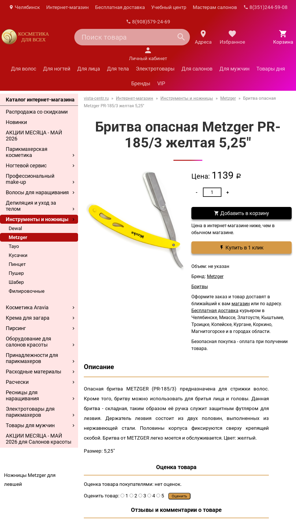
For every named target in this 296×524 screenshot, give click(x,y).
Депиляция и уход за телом (31, 206)
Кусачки (18, 255)
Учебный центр (168, 7)
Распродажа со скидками (37, 112)
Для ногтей (56, 69)
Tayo (14, 246)
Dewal (15, 228)
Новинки (16, 122)
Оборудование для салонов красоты (28, 342)
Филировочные (27, 291)
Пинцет (17, 264)
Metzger (18, 237)
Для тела (118, 69)
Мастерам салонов (215, 7)
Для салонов (197, 69)
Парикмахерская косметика (26, 152)
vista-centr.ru (96, 98)
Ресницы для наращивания (22, 395)
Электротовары (155, 69)
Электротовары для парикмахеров (30, 412)
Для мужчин (234, 69)
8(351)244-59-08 (265, 7)
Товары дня (270, 69)
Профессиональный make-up (30, 179)
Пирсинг (16, 328)
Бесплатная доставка (120, 7)
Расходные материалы (33, 372)
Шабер (16, 282)
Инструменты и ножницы (37, 219)
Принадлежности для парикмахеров (32, 358)
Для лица (88, 69)
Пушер (16, 273)
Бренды (140, 83)
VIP (161, 83)
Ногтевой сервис (26, 165)
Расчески (17, 382)
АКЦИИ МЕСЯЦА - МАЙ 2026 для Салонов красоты (38, 439)
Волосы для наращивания (37, 192)
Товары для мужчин (30, 425)
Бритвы (199, 286)
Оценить (179, 496)
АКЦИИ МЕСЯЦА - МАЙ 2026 (34, 135)
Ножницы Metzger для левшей (30, 479)
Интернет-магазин (67, 7)
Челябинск (24, 7)
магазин (241, 303)
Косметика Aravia (27, 307)
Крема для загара (27, 318)
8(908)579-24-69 (148, 22)
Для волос (23, 69)
